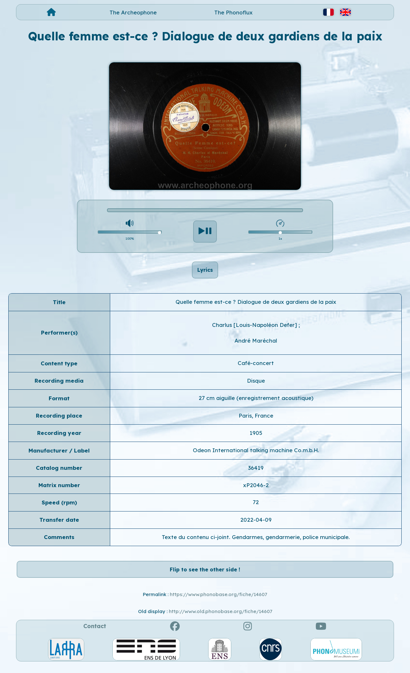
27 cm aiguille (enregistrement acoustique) (256, 401)
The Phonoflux (233, 12)
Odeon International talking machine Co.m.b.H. (256, 453)
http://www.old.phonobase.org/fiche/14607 (220, 618)
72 (256, 506)
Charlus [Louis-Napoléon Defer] (255, 328)
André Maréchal (255, 344)
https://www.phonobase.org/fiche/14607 (218, 602)
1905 (256, 436)
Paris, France (256, 419)
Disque (256, 384)
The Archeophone (133, 12)
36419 (256, 471)
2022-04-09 (256, 523)
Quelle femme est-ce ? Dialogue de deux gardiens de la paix (256, 305)
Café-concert (256, 366)
